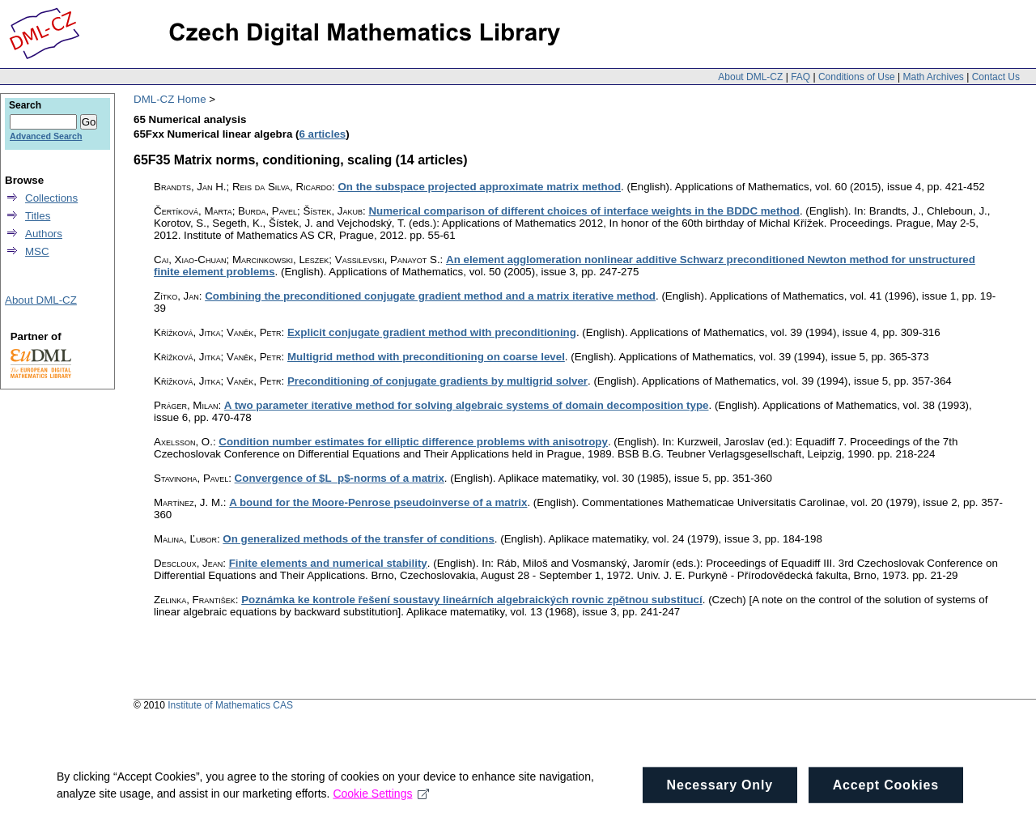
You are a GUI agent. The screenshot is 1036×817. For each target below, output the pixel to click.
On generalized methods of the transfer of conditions (358, 539)
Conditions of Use (856, 77)
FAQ (800, 77)
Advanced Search (46, 136)
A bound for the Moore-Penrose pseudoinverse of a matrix (378, 502)
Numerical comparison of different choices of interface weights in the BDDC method (583, 211)
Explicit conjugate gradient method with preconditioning (431, 332)
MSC (37, 251)
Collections (51, 198)
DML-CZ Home (170, 99)
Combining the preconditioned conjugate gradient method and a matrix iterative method (430, 296)
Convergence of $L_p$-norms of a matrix (339, 478)
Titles (37, 216)
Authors (43, 234)
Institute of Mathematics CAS (230, 705)
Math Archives (932, 77)
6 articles (322, 134)
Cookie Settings (381, 798)
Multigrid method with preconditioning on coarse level (426, 357)
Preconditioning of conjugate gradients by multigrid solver (437, 381)
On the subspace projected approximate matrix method (479, 187)
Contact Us (996, 77)
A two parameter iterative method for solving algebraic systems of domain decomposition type (466, 405)
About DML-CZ (750, 77)
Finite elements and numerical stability (328, 563)
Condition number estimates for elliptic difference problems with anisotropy (413, 442)
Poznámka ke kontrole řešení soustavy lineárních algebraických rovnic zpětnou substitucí (472, 600)
